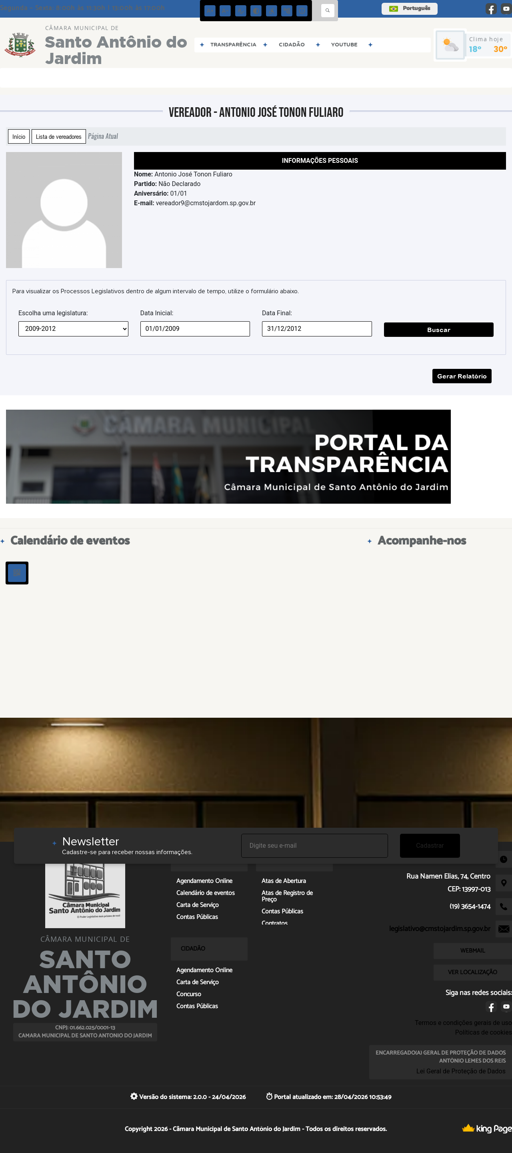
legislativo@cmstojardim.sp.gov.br (439, 929)
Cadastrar (430, 845)
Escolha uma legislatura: (53, 313)
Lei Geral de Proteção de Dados (461, 1071)
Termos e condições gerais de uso (463, 1023)
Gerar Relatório (462, 376)
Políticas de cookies (483, 1032)
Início (18, 136)
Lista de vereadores (59, 136)
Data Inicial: (157, 313)
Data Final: (277, 313)
